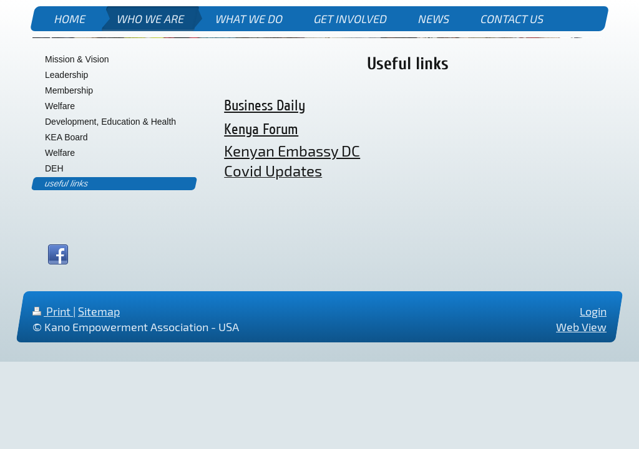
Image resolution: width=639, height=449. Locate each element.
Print (52, 311)
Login (593, 311)
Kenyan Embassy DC (292, 151)
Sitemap (99, 311)
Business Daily (264, 106)
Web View (581, 327)
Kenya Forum (261, 129)
